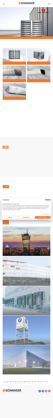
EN (7, 381)
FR (10, 381)
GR (24, 381)
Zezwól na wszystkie (43, 217)
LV (21, 381)
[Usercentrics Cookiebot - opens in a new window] (46, 200)
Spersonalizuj (26, 217)
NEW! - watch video (43, 11)
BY (30, 381)
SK (38, 381)
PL (4, 381)
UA (19, 381)
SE (13, 381)
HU (41, 381)
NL (27, 381)
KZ (33, 381)
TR (47, 381)
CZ (35, 381)
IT (44, 381)
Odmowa (10, 217)
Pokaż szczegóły (45, 214)
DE (16, 381)
